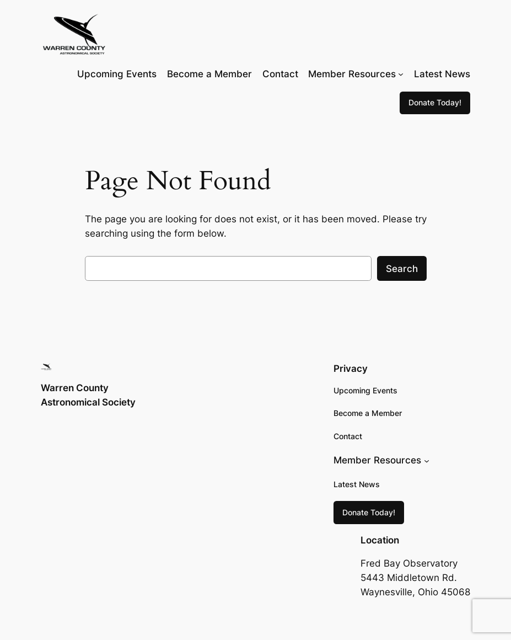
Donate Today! (434, 102)
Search (402, 268)
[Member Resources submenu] (401, 74)
